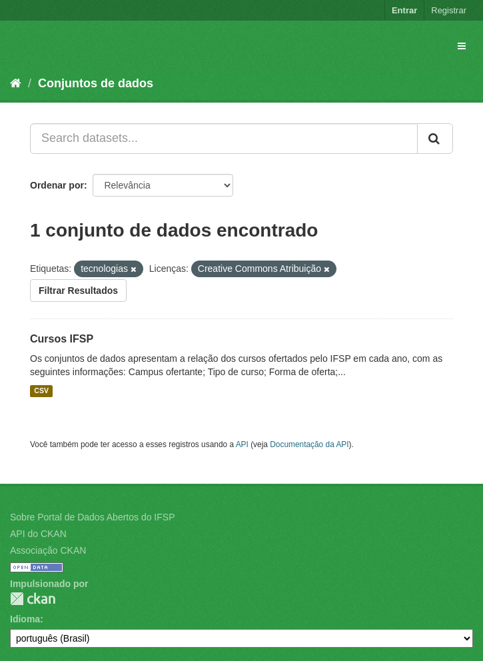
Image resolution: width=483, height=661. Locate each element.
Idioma (25, 619)
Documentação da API (309, 444)
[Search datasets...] (224, 138)
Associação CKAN (48, 550)
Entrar (404, 10)
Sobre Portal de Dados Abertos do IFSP (92, 517)
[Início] (15, 83)
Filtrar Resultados (78, 290)
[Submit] (435, 138)
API (242, 444)
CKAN (32, 599)
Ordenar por (57, 185)
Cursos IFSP (61, 338)
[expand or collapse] (461, 46)
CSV (41, 391)
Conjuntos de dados (95, 83)
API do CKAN (38, 533)
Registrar (448, 10)
